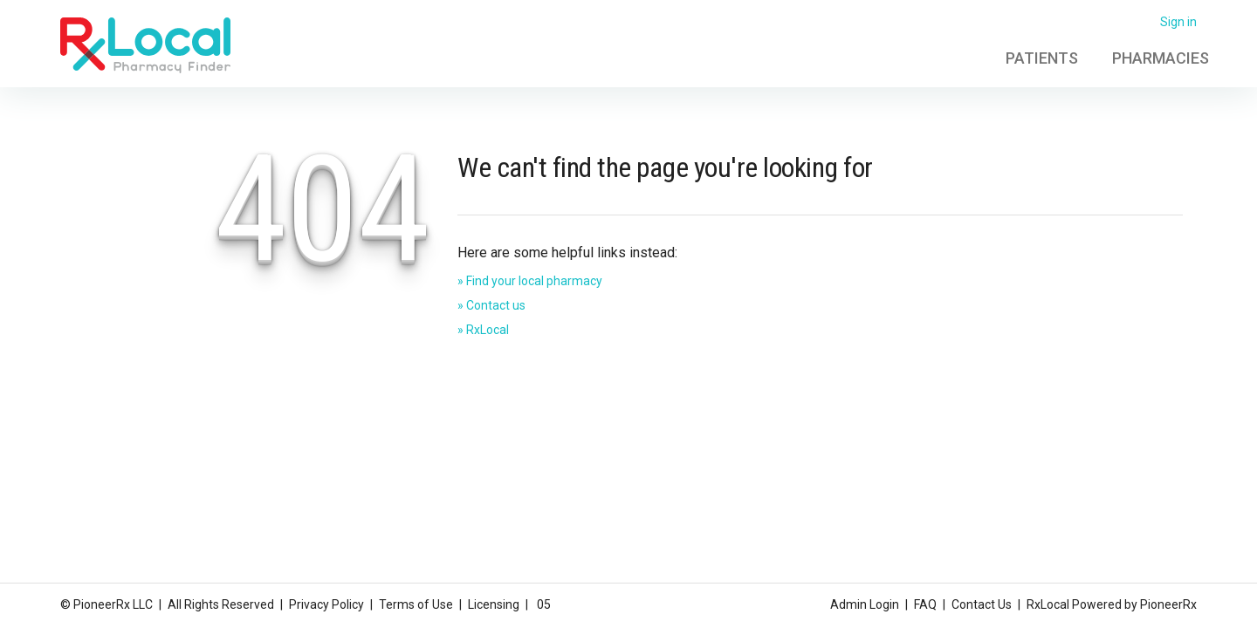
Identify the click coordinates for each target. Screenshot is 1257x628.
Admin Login (864, 604)
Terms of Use (416, 604)
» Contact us (491, 305)
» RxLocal (483, 330)
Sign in (1178, 22)
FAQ (925, 604)
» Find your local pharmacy (529, 281)
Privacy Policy (326, 604)
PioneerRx (1168, 604)
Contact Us (981, 604)
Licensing (493, 604)
